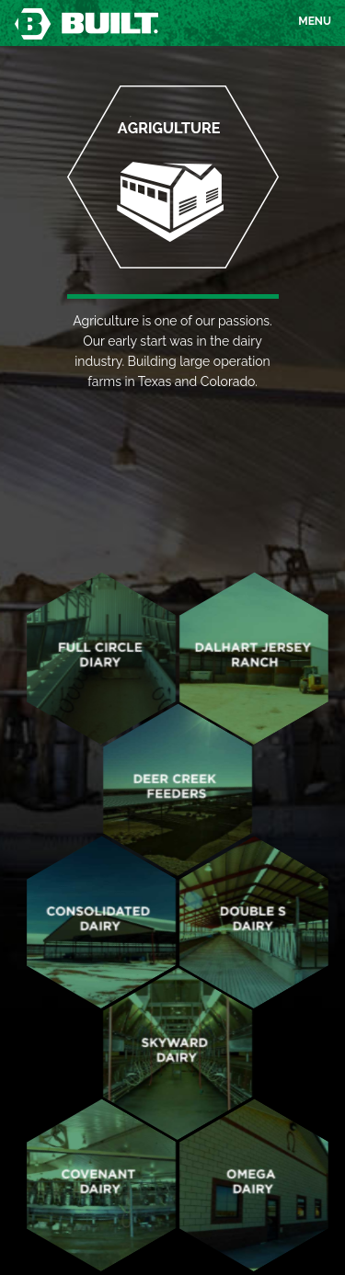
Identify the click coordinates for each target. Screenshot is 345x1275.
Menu (314, 24)
